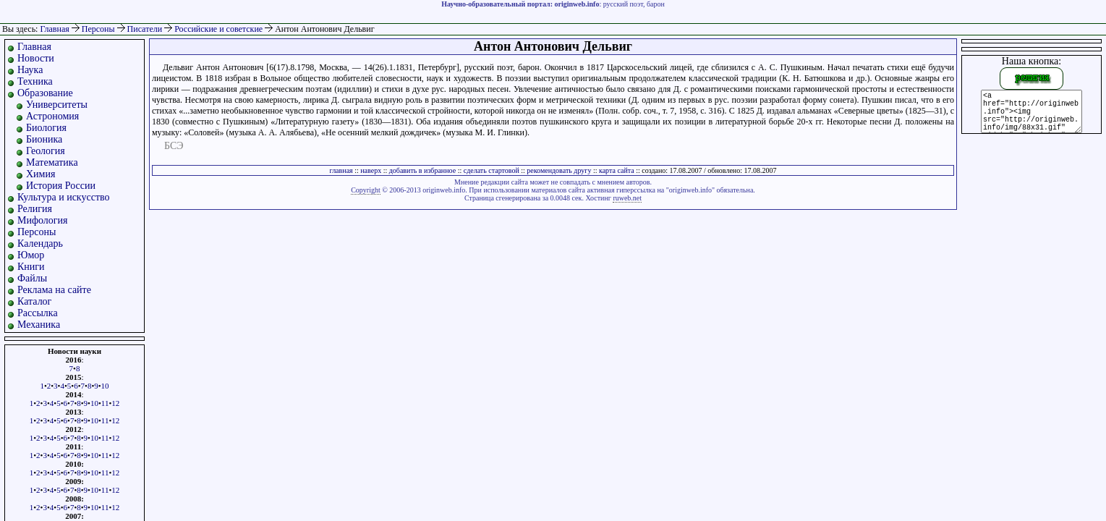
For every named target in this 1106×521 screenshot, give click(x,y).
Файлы (32, 278)
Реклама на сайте (54, 289)
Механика (38, 324)
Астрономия (52, 116)
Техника (35, 81)
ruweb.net (627, 198)
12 (115, 403)
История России (60, 185)
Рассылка (37, 313)
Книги (31, 266)
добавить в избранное (422, 170)
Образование (45, 93)
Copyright (365, 190)
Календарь (40, 243)
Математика (52, 162)
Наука (30, 69)
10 (105, 385)
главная (341, 170)
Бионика (44, 139)
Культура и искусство (63, 197)
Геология (45, 150)
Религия (34, 208)
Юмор (30, 255)
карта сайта (616, 170)
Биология (46, 127)
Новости (35, 58)
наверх (370, 170)
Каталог (34, 301)
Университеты (57, 104)
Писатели (146, 29)
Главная (54, 29)
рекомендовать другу (559, 170)
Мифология (42, 220)
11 (105, 403)
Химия (40, 174)
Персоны (99, 29)
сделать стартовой (491, 170)
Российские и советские (219, 29)
